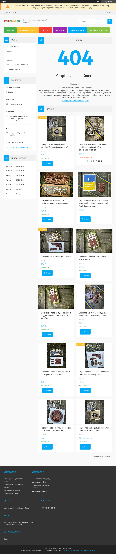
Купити (48, 163)
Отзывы (9, 60)
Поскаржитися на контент (69, 550)
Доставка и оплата (98, 30)
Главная (10, 30)
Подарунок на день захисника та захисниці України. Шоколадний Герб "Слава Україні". (93, 203)
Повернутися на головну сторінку (75, 101)
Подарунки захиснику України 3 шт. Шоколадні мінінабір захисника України (93, 147)
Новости (9, 51)
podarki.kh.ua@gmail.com (19, 147)
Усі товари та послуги (102, 457)
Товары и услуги (27, 30)
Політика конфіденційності (88, 550)
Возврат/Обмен (77, 30)
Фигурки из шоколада (12, 490)
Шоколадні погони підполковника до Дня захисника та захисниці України (56, 315)
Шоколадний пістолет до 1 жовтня (56, 257)
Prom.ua (68, 548)
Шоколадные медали (39, 491)
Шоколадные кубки (39, 482)
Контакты (60, 30)
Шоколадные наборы (11, 494)
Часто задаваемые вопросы (17, 65)
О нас (45, 30)
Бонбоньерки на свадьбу (41, 479)
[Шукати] (109, 21)
